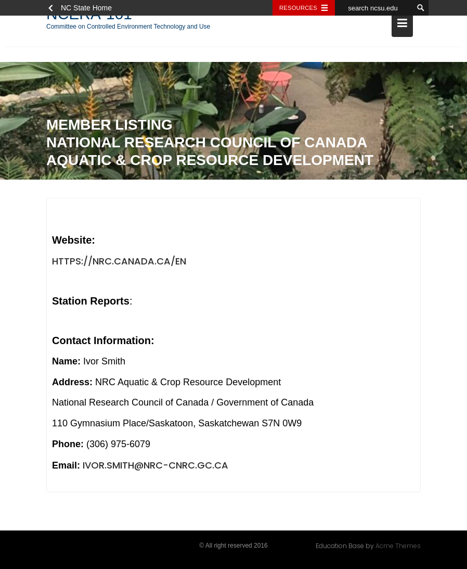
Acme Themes (398, 545)
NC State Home (86, 8)
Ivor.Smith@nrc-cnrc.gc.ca (155, 465)
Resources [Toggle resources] (298, 8)
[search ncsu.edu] (374, 8)
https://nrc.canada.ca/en (119, 261)
